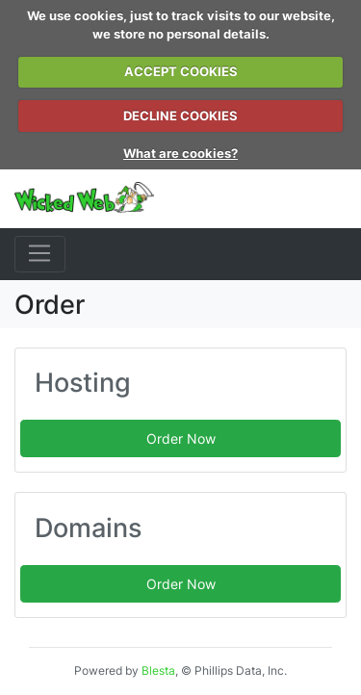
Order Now (181, 438)
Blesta (158, 670)
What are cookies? (180, 153)
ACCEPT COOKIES (181, 71)
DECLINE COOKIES (180, 115)
